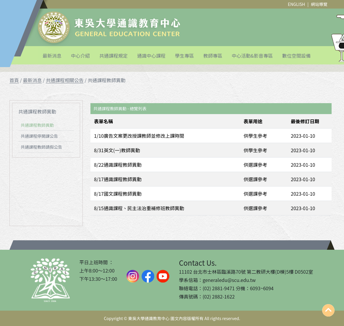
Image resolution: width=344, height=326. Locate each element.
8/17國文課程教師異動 (118, 193)
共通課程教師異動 (37, 125)
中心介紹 (80, 55)
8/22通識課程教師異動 (118, 164)
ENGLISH (296, 4)
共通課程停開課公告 (39, 136)
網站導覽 (319, 4)
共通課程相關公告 (65, 80)
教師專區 (212, 55)
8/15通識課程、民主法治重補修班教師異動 (139, 208)
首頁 (14, 80)
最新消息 (52, 55)
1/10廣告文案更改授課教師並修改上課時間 (139, 135)
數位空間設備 (296, 55)
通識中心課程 (151, 55)
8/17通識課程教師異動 (118, 179)
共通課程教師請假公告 (41, 147)
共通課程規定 (113, 55)
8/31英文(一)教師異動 (117, 150)
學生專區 (184, 55)
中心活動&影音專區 (252, 55)
